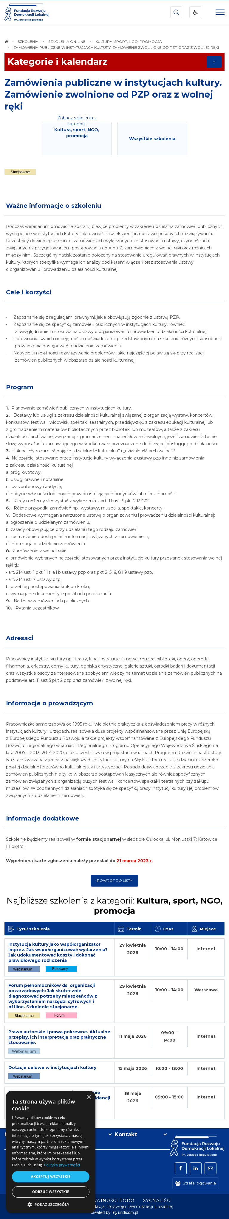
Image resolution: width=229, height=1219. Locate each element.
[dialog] (50, 1152)
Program (19, 387)
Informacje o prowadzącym (49, 703)
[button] (50, 1204)
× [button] (88, 1097)
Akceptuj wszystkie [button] (50, 1176)
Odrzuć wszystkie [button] (50, 1191)
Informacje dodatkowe (42, 818)
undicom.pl (125, 1212)
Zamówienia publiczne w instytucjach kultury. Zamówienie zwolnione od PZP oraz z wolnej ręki (113, 94)
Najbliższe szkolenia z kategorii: (114, 906)
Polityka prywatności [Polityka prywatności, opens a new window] (62, 1165)
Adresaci (19, 638)
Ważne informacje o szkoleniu (53, 205)
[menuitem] (95, 1201)
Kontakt (125, 1134)
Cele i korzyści (28, 292)
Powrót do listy (114, 880)
